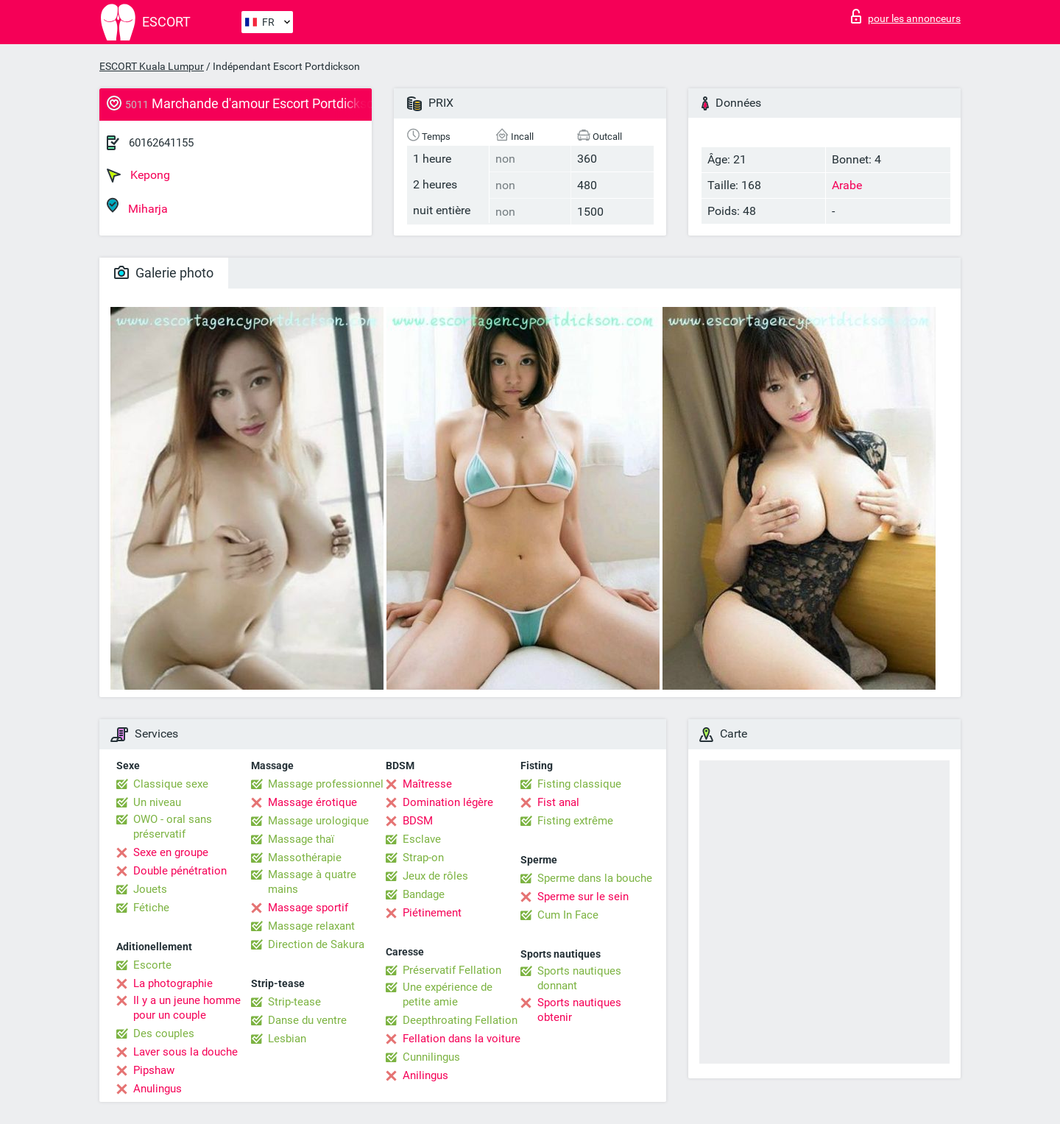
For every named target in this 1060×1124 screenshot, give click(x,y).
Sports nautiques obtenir (579, 1010)
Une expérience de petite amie (447, 994)
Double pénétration (180, 870)
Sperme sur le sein (583, 896)
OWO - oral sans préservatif (172, 827)
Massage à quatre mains (312, 882)
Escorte (152, 965)
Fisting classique (579, 784)
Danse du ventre (307, 1020)
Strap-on (423, 857)
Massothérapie (305, 857)
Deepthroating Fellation (460, 1020)
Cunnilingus (431, 1057)
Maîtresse (427, 784)
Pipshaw (153, 1070)
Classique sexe (170, 784)
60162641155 (161, 142)
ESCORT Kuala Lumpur (151, 66)
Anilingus (425, 1075)
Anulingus (157, 1088)
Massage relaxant (311, 926)
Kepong (138, 175)
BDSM (418, 820)
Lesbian (287, 1038)
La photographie (173, 983)
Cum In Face (567, 915)
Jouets (150, 889)
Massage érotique (312, 802)
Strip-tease (294, 1001)
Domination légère (448, 802)
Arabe (847, 185)
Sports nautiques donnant (579, 978)
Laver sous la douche (185, 1051)
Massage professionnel (326, 784)
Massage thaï (301, 839)
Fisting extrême (575, 820)
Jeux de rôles (435, 876)
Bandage (424, 894)
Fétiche (151, 907)
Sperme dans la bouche (594, 878)
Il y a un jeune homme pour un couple (187, 1008)
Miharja (137, 206)
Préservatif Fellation (452, 970)
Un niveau (157, 802)
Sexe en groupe (170, 852)
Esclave (422, 839)
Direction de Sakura (316, 944)
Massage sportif (308, 907)
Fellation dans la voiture (461, 1038)
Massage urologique (318, 820)
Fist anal (558, 802)
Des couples (163, 1033)
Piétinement (432, 912)
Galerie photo (163, 272)
